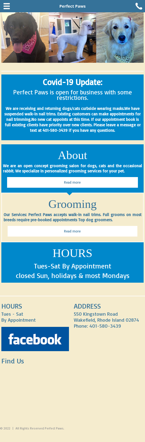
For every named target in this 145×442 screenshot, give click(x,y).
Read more (72, 182)
